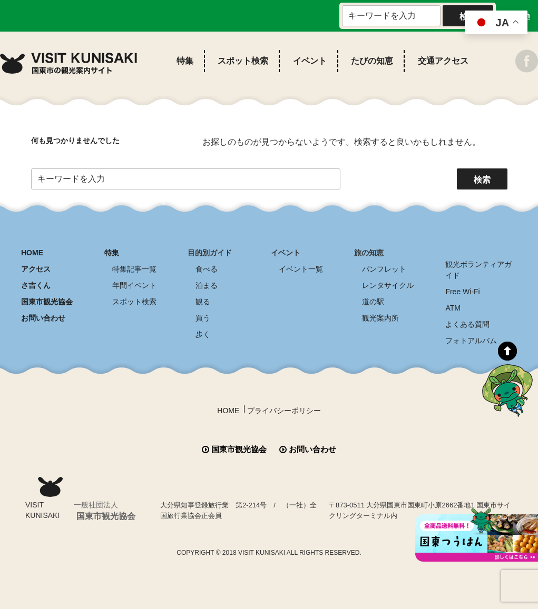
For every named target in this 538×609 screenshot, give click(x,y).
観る (202, 301)
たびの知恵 (372, 60)
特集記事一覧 (134, 269)
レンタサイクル (388, 285)
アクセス (36, 269)
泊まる (206, 285)
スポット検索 (243, 60)
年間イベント (134, 285)
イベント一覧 (301, 269)
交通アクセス (443, 60)
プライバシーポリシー (284, 410)
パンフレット (384, 269)
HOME (32, 252)
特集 (185, 60)
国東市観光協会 (47, 301)
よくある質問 (467, 324)
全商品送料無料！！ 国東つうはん (476, 535)
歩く (202, 334)
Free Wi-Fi (462, 291)
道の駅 (373, 301)
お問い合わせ (43, 318)
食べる (206, 269)
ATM (453, 308)
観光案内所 (380, 318)
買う (202, 318)
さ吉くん (36, 285)
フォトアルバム (471, 340)
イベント (310, 60)
